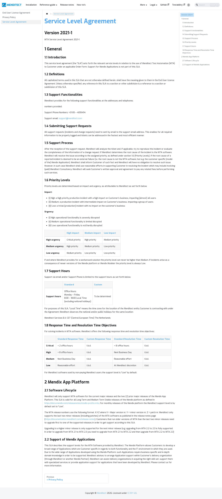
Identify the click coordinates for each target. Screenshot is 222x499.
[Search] (207, 5)
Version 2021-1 (187, 15)
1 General (185, 19)
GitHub (164, 5)
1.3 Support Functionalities (192, 30)
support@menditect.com (70, 118)
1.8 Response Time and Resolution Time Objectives (198, 51)
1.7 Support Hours (189, 46)
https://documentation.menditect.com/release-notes (70, 419)
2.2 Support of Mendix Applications (196, 64)
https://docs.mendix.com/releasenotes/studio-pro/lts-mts (71, 403)
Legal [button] (152, 5)
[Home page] (46, 14)
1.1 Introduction (188, 22)
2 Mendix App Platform (190, 57)
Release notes (67, 5)
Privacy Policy (9, 17)
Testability (178, 5)
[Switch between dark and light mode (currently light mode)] (189, 5)
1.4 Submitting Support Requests (195, 34)
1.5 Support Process (190, 38)
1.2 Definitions (187, 26)
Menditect (101, 493)
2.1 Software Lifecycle (190, 60)
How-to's (81, 5)
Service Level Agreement (14, 22)
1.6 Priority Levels (189, 42)
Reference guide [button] (47, 5)
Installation (31, 5)
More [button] (142, 5)
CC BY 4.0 (132, 493)
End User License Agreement (16, 12)
